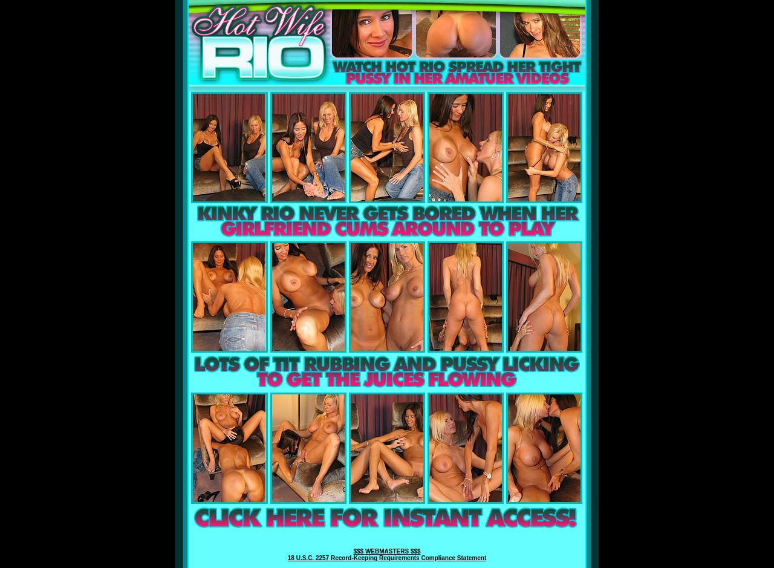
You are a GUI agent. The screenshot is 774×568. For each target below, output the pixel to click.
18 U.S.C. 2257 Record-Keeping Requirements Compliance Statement (387, 558)
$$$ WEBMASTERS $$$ (386, 551)
